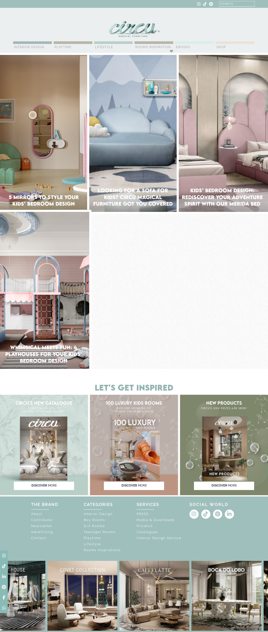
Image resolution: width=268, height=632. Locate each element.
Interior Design (29, 47)
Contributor (42, 520)
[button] (11, 450)
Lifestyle (104, 47)
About (36, 514)
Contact (38, 538)
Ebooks (183, 47)
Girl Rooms (94, 526)
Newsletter (41, 526)
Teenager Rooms (100, 532)
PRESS (143, 514)
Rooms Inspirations (102, 550)
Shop (221, 47)
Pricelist (145, 526)
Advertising (42, 532)
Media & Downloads (156, 520)
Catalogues (147, 532)
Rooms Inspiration (153, 47)
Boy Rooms (94, 520)
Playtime (62, 47)
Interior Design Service (159, 538)
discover (44, 485)
